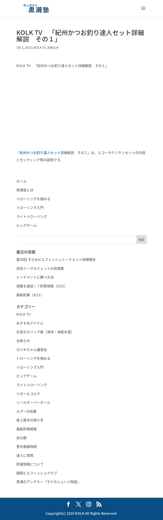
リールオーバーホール (33, 402)
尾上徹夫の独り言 (30, 419)
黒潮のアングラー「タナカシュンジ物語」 (48, 481)
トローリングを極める (33, 198)
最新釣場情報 (26, 428)
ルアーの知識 (26, 411)
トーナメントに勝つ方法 (35, 277)
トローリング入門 (30, 207)
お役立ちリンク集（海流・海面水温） (45, 331)
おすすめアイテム (29, 323)
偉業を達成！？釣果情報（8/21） (41, 285)
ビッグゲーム (26, 225)
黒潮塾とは (24, 189)
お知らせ (53, 47)
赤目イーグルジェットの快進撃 (40, 268)
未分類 (21, 437)
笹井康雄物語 (26, 446)
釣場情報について (30, 464)
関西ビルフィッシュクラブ (36, 472)
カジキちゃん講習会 (31, 349)
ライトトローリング (31, 216)
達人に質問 (24, 455)
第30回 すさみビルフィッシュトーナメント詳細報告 (56, 259)
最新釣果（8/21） (30, 294)
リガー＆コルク (28, 393)
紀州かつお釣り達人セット (40, 152)
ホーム (21, 181)
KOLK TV (40, 47)
